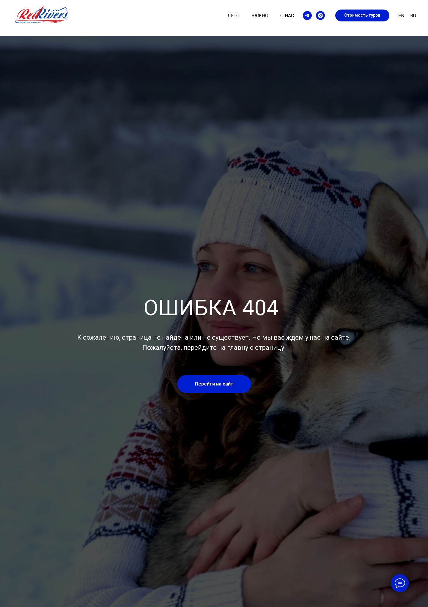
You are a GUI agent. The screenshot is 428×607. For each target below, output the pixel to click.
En (401, 15)
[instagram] (320, 15)
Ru (413, 15)
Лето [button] (233, 15)
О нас (287, 15)
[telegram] (307, 15)
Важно (259, 15)
